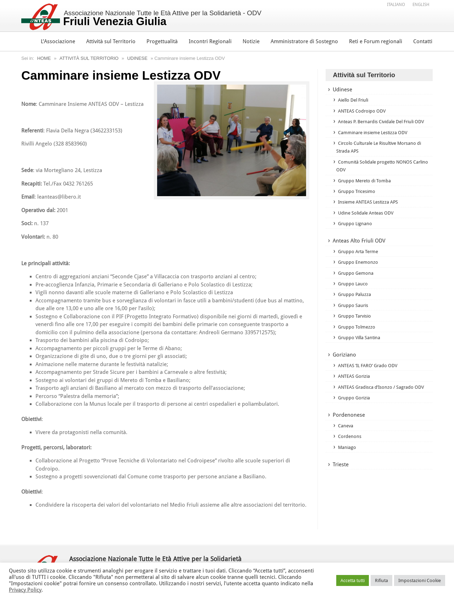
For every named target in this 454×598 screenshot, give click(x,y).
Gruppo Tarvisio (355, 325)
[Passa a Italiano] (396, 4)
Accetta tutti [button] (352, 580)
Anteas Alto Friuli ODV (359, 249)
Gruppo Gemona (357, 281)
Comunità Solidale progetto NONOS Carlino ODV (377, 174)
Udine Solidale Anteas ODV (368, 221)
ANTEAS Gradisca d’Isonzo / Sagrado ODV (377, 400)
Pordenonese (349, 432)
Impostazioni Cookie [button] (419, 580)
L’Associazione (58, 41)
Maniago (347, 464)
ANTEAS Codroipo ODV (363, 111)
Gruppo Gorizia (355, 414)
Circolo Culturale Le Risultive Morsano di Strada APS (380, 155)
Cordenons (350, 453)
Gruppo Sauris (354, 314)
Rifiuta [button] (381, 580)
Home (44, 58)
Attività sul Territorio (110, 41)
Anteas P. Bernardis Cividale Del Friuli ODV (379, 126)
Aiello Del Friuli (355, 100)
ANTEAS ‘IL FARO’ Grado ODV (370, 374)
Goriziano (344, 364)
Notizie (251, 41)
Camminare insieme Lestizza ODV (376, 140)
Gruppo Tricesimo (358, 200)
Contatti (422, 41)
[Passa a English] (421, 4)
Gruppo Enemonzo (359, 271)
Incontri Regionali (210, 41)
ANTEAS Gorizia (355, 385)
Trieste (341, 482)
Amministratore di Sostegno (304, 41)
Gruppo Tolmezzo (357, 335)
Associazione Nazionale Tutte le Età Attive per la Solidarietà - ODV (163, 18)
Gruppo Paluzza (355, 303)
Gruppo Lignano (356, 232)
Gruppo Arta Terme (360, 260)
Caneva (346, 442)
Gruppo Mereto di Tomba (366, 189)
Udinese (138, 58)
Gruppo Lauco (353, 292)
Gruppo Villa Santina (361, 346)
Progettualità (162, 41)
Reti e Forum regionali (375, 41)
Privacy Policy (25, 590)
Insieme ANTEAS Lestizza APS (371, 210)
